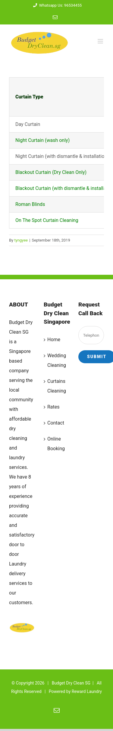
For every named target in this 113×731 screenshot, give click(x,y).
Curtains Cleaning (56, 386)
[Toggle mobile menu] (101, 41)
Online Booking (56, 443)
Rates (53, 407)
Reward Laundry (87, 691)
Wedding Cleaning (56, 360)
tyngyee (21, 240)
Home (53, 339)
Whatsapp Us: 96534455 (56, 5)
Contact (55, 423)
